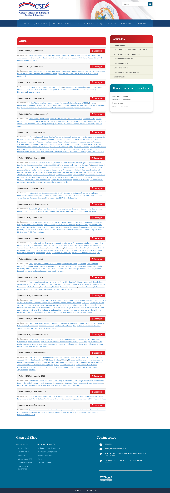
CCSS (75, 339)
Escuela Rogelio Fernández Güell (65, 381)
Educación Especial (121, 63)
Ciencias (83, 266)
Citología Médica (84, 339)
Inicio (26, 24)
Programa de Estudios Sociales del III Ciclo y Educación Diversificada (68, 323)
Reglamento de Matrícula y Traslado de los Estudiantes (37, 142)
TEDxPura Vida (35, 144)
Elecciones (141, 24)
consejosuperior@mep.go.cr (115, 449)
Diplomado (96, 55)
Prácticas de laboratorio (63, 339)
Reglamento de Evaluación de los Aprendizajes (75, 142)
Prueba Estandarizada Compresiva (56, 55)
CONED (33, 230)
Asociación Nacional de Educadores (89, 195)
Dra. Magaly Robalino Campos (70, 103)
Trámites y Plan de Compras (49, 448)
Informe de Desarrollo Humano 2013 (42, 396)
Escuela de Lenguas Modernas (84, 175)
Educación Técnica (121, 68)
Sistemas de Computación (92, 222)
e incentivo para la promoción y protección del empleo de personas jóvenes (72, 305)
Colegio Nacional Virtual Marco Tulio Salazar (81, 308)
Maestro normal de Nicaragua (92, 357)
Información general (120, 96)
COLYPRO (62, 149)
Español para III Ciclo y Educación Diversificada (75, 144)
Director (49, 367)
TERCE (56, 365)
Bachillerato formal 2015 (87, 250)
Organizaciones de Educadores (75, 87)
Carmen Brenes (23, 198)
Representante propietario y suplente (49, 87)
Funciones (22, 455)
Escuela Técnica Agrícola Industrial (65, 58)
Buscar (150, 4)
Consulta (63, 90)
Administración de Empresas (27, 58)
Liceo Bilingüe (29, 172)
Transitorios (99, 139)
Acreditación (40, 253)
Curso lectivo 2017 (56, 198)
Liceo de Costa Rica (70, 198)
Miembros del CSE (25, 459)
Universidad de (62, 182)
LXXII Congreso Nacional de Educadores (62, 344)
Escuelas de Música (48, 182)
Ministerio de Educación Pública (28, 152)
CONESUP (85, 303)
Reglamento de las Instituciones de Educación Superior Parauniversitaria (64, 108)
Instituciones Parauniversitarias (74, 383)
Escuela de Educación (98, 147)
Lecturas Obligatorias (56, 227)
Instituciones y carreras (121, 100)
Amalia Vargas (70, 195)
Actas (40, 459)
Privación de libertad (42, 243)
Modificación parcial (43, 163)
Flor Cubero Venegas (51, 357)
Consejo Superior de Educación (49, 310)
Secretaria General (36, 198)
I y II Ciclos (68, 227)
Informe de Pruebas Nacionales (40, 289)
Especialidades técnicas (78, 55)
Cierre (85, 58)
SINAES (48, 253)
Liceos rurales (37, 344)
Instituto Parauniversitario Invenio (51, 266)
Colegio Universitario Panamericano (91, 381)
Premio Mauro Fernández (87, 211)
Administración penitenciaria (61, 243)
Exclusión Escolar (33, 92)
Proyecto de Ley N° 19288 (49, 287)
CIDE (71, 147)
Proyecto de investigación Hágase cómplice (40, 328)
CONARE (64, 360)
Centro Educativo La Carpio (76, 90)
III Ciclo (82, 170)
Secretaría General (25, 463)
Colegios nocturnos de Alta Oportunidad (86, 209)
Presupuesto (33, 323)
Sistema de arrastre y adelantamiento (63, 211)
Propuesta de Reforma (29, 108)
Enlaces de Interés (45, 463)
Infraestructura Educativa (87, 344)
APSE (52, 149)
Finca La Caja (91, 90)
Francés (70, 289)
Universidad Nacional (81, 147)
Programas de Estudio (49, 144)
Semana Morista (89, 119)
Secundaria (21, 287)
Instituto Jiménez (35, 193)
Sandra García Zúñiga (67, 365)
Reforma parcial (32, 165)
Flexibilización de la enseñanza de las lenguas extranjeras (65, 399)
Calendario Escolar (75, 119)
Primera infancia (120, 45)
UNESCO (85, 103)
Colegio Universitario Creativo (61, 180)
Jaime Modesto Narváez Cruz (70, 357)
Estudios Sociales (33, 287)
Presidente (21, 90)
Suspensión (38, 55)
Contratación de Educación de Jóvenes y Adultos (74, 312)
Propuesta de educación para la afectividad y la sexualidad (38, 308)
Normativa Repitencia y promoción (69, 230)
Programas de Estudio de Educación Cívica (88, 243)
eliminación (73, 287)
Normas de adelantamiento (71, 165)
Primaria (90, 266)
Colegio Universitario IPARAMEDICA (41, 339)
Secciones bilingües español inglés (48, 172)
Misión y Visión (23, 452)
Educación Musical (96, 180)
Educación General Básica (82, 227)
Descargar (98, 51)
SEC (56, 149)
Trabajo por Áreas (45, 381)
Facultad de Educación (40, 147)
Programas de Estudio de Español (29, 245)
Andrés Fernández (74, 149)
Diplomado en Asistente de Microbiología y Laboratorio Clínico (68, 412)
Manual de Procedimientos (27, 385)
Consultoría (86, 165)
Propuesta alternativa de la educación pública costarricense (51, 121)
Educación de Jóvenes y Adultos (126, 72)
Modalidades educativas (123, 59)
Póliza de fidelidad (99, 399)
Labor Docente (34, 119)
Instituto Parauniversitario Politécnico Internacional (59, 342)
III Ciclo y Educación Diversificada (127, 54)
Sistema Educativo (45, 455)
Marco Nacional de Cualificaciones (84, 253)
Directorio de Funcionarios (22, 467)
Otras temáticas (120, 77)
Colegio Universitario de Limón (28, 60)
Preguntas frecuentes (120, 106)
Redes (90, 58)
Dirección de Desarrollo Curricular (74, 172)
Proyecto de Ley (34, 300)
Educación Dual (54, 360)
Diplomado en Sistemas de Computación (47, 383)
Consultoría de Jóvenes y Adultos (59, 209)
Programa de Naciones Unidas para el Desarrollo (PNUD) (76, 396)
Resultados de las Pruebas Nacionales (55, 152)
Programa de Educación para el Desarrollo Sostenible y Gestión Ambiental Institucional (60, 282)
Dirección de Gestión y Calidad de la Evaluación (87, 152)
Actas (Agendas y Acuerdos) (90, 24)
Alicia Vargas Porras (24, 175)
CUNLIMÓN (98, 58)
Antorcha (32, 370)
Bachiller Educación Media (46, 230)
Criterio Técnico (49, 225)
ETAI (80, 58)
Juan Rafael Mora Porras (58, 119)
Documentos (117, 103)
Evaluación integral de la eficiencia (48, 137)
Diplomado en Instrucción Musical (37, 180)
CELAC (89, 269)
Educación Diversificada (66, 222)
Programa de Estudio (71, 266)
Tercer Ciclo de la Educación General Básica (58, 245)
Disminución (21, 92)
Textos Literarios (42, 227)
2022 (89, 55)
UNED (42, 149)
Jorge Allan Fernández (37, 367)
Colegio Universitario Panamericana (30, 225)
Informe (31, 222)
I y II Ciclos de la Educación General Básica (130, 50)
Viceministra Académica (96, 172)
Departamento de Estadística (92, 149)
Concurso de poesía (46, 326)
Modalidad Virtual (45, 58)
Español (79, 222)
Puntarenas (44, 119)
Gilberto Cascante (94, 87)
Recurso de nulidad (24, 383)
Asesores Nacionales (81, 180)
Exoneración (33, 381)
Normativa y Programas (47, 452)
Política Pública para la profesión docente (44, 103)
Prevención (64, 287)
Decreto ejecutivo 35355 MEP (49, 165)
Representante (38, 232)
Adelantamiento (58, 195)
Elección (32, 87)
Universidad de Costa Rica (59, 147)
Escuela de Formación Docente (44, 175)
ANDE (31, 55)
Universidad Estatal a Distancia (28, 149)
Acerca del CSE (23, 448)
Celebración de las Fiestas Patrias (36, 347)
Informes (32, 137)
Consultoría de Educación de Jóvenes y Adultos (34, 195)
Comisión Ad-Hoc (23, 211)
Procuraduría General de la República (45, 90)
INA (98, 253)
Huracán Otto (33, 209)
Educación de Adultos (63, 385)
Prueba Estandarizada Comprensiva (57, 71)
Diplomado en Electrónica (61, 253)
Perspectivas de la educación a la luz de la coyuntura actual (50, 410)
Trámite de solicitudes (95, 383)
